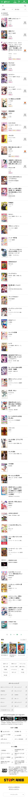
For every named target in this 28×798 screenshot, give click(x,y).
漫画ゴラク (11, 31)
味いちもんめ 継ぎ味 (14, 471)
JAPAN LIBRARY (13, 509)
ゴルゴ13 (11, 135)
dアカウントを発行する (14, 783)
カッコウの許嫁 (13, 328)
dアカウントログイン (6, 739)
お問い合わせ (4, 735)
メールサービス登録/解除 (5, 731)
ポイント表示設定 (19, 735)
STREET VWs (12, 618)
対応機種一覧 (18, 727)
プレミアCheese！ (14, 293)
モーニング (11, 87)
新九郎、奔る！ (13, 386)
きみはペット (12, 316)
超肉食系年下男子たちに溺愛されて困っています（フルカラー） (15, 353)
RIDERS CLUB (13, 556)
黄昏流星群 (11, 111)
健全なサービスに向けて (19, 750)
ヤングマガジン (13, 269)
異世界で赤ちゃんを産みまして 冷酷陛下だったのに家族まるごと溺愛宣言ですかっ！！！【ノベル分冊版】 (15, 487)
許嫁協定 (11, 198)
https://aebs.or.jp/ (13, 770)
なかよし (11, 210)
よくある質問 (18, 731)
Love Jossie (12, 123)
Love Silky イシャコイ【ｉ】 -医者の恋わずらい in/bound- (15, 569)
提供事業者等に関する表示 (19, 746)
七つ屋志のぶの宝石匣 (14, 99)
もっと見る (23, 635)
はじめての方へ (5, 727)
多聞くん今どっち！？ (14, 18)
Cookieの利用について (19, 754)
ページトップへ (14, 790)
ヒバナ (10, 339)
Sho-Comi (11, 63)
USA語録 (11, 460)
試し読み (25, 23)
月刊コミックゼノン (14, 222)
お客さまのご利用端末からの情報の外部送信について (19, 758)
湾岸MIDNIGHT (13, 258)
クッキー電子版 (13, 234)
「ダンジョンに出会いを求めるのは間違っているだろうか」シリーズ (15, 247)
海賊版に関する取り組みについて (5, 758)
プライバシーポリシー (5, 750)
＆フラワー (11, 74)
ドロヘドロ (11, 424)
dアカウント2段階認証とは (5, 754)
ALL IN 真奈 (12, 447)
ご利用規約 (3, 746)
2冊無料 (25, 103)
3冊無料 (25, 51)
